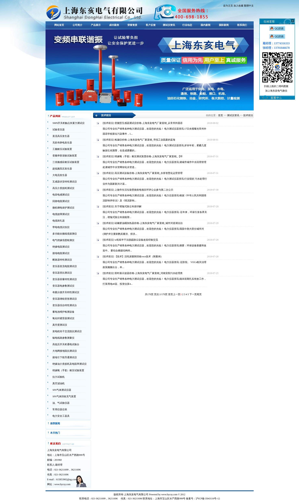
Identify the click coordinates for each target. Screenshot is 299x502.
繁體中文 (249, 5)
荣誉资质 (132, 25)
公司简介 (77, 25)
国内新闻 (205, 25)
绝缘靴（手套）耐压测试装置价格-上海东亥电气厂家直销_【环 (149, 156)
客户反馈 (150, 25)
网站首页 (59, 25)
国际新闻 (224, 25)
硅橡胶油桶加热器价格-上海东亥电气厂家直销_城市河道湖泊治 (149, 223)
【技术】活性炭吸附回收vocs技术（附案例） (139, 256)
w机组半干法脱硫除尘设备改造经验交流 (136, 239)
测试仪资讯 (169, 25)
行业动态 (187, 25)
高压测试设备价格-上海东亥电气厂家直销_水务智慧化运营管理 (149, 173)
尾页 (199, 294)
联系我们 (242, 25)
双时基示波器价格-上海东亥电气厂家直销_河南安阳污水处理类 (149, 273)
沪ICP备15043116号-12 (208, 498)
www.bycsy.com (62, 484)
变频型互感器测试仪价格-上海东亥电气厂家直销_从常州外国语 (149, 123)
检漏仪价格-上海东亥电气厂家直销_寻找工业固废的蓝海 (145, 139)
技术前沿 (248, 115)
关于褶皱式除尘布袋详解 (128, 206)
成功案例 (114, 25)
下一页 (193, 294)
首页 (220, 115)
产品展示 (96, 25)
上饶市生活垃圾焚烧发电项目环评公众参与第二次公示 (144, 189)
